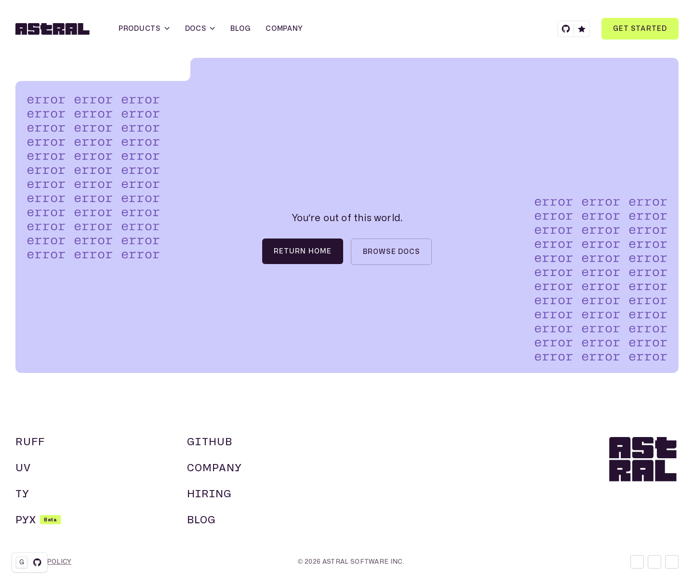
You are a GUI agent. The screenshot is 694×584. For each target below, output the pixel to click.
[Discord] (637, 562)
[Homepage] (51, 29)
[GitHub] (574, 29)
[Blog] (240, 29)
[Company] (284, 29)
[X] (654, 562)
